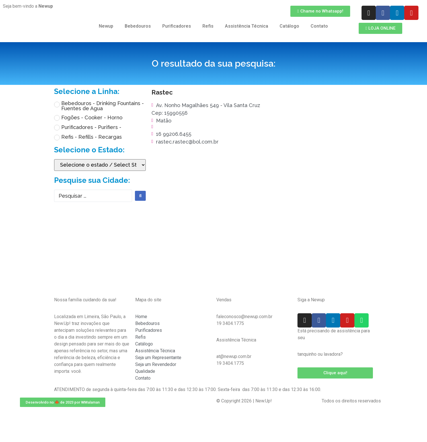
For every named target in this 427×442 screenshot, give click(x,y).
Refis (208, 26)
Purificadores (176, 26)
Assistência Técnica (246, 26)
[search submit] (140, 196)
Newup (106, 26)
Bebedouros (138, 26)
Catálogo (289, 26)
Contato (319, 26)
